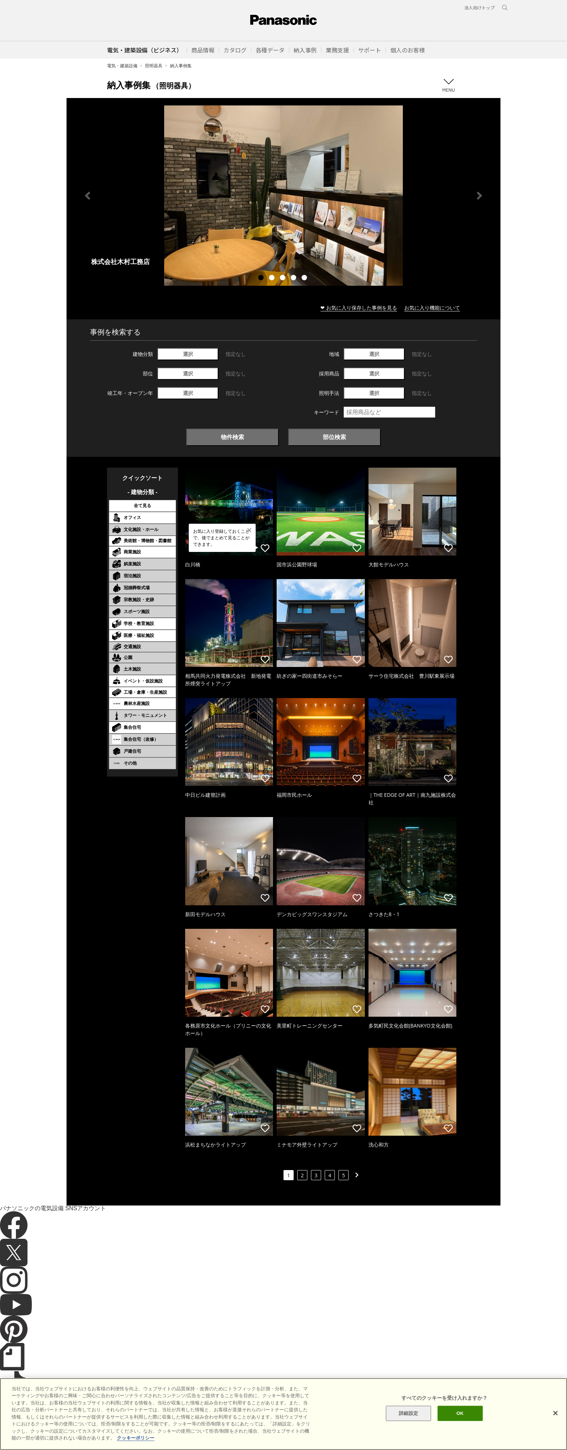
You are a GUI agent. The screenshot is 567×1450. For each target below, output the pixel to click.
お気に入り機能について (432, 307)
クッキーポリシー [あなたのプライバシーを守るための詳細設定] (135, 1444)
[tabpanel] (283, 195)
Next (479, 195)
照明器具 (153, 66)
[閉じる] (555, 1420)
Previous (87, 195)
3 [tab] (283, 278)
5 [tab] (305, 278)
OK (460, 1420)
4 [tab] (294, 278)
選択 (188, 353)
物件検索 (232, 437)
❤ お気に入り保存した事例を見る (358, 307)
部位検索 (334, 437)
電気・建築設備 (122, 66)
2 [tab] (272, 278)
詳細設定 (408, 1420)
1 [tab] (261, 278)
